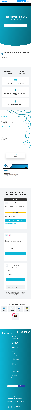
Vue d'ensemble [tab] (15, 154)
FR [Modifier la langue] (16, 396)
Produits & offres (15, 347)
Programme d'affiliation (15, 371)
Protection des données (10, 401)
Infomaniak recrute (15, 342)
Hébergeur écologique (14, 379)
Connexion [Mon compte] (28, 1)
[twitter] (22, 332)
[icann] (11, 407)
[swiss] (14, 407)
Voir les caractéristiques (10, 223)
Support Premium (15, 358)
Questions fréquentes (4, 138)
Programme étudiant (15, 348)
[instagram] (29, 332)
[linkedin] (25, 332)
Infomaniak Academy (15, 375)
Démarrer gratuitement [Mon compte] (21, 1)
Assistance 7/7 (14, 355)
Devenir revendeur (15, 370)
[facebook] (18, 332)
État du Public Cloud (15, 364)
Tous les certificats (15, 346)
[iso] (17, 407)
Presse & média (14, 343)
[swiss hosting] (21, 407)
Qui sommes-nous (15, 338)
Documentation (3, 137)
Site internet (3, 136)
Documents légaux (19, 398)
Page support (3, 139)
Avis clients (14, 351)
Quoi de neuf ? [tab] (15, 156)
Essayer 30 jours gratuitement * (15, 220)
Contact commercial (15, 359)
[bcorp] (8, 407)
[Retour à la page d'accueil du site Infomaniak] (4, 1)
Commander (15, 253)
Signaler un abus (15, 363)
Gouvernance (14, 339)
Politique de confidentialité (19, 401)
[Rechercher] (14, 1)
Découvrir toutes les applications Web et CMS (15, 321)
